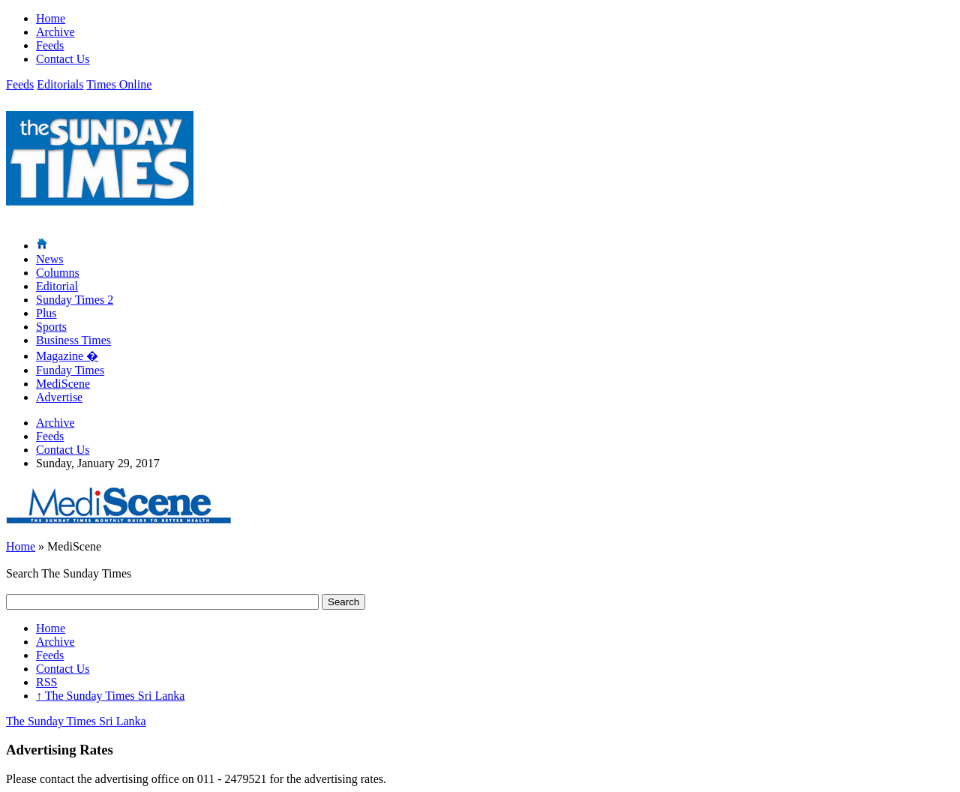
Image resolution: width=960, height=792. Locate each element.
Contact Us (63, 58)
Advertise (59, 397)
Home (50, 18)
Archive (55, 32)
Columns (58, 272)
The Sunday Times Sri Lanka (110, 695)
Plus (46, 313)
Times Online (119, 84)
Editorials (60, 84)
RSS (46, 682)
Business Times (73, 340)
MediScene (63, 383)
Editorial (57, 286)
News (49, 259)
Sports (51, 326)
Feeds (50, 45)
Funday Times (70, 370)
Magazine (67, 356)
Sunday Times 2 (74, 299)
